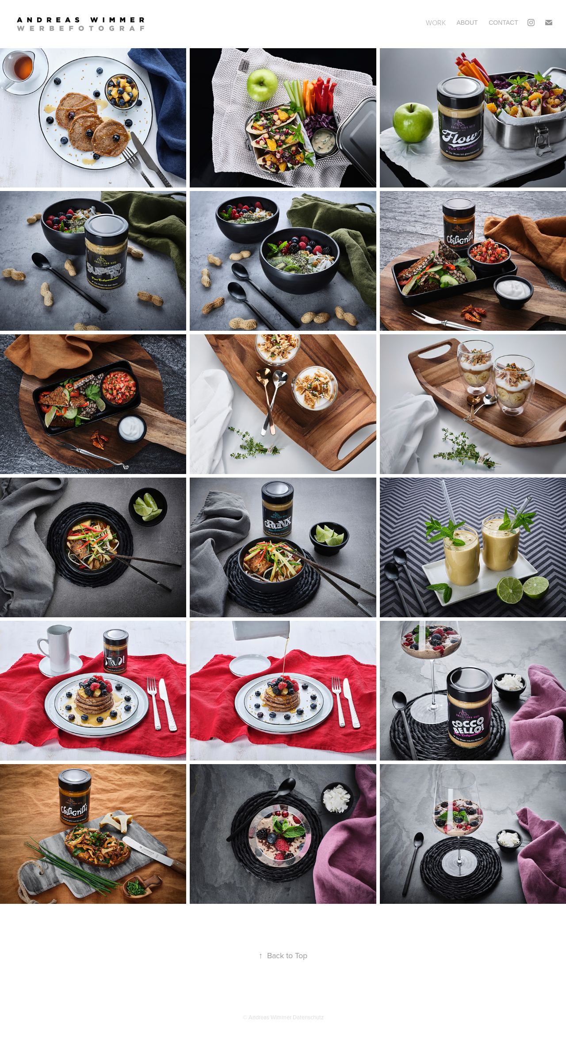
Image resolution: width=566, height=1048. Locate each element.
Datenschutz (308, 1017)
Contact (503, 22)
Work (436, 22)
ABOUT (467, 22)
